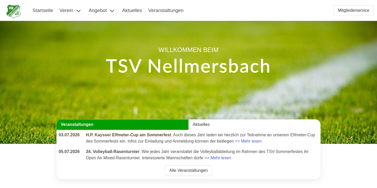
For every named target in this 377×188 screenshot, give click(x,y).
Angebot (97, 10)
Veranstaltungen (166, 10)
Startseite (42, 10)
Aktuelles (132, 10)
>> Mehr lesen (248, 141)
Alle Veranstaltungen (188, 170)
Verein (66, 10)
